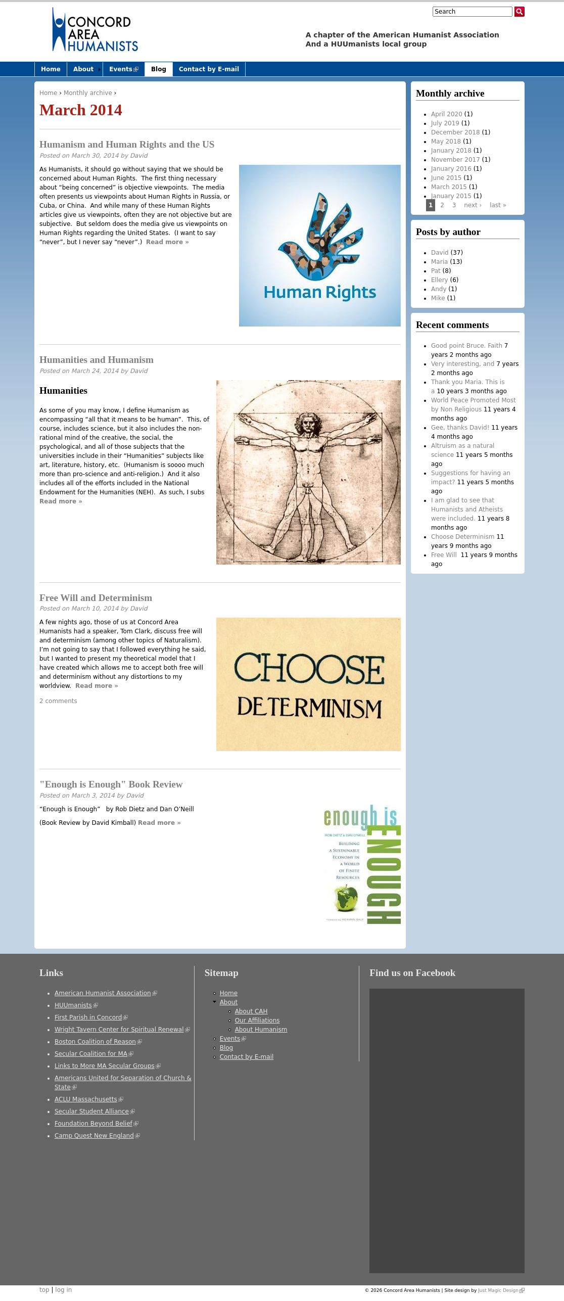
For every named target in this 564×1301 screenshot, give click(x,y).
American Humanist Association (106, 993)
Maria (439, 261)
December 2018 (455, 132)
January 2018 (451, 150)
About (83, 69)
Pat (436, 270)
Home (48, 93)
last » (498, 205)
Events (127, 71)
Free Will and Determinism (95, 597)
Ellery (439, 280)
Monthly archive (88, 93)
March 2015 (449, 187)
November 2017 (455, 159)
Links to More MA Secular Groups (108, 1066)
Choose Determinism (462, 536)
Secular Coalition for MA (94, 1053)
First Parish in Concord (91, 1017)
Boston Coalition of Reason (98, 1041)
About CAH (251, 1011)
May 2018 (446, 141)
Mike (438, 298)
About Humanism (261, 1029)
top (44, 1289)
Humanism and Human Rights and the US (127, 144)
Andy (439, 289)
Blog (158, 69)
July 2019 (445, 123)
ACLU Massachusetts (89, 1099)
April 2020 (446, 114)
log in (63, 1289)
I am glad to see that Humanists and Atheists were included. (467, 509)
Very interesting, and (462, 363)
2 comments (58, 701)
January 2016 (451, 168)
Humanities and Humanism (96, 359)
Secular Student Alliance (95, 1111)
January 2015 (451, 196)
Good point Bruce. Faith (466, 345)
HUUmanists (76, 1005)
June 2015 (446, 177)
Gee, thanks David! (460, 427)
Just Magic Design (501, 1290)
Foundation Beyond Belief (96, 1123)
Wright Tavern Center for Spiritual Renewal (122, 1029)
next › (473, 205)
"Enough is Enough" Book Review (111, 784)
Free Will (445, 555)
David (139, 155)
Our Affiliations (257, 1020)
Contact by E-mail (209, 69)
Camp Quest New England (97, 1135)
